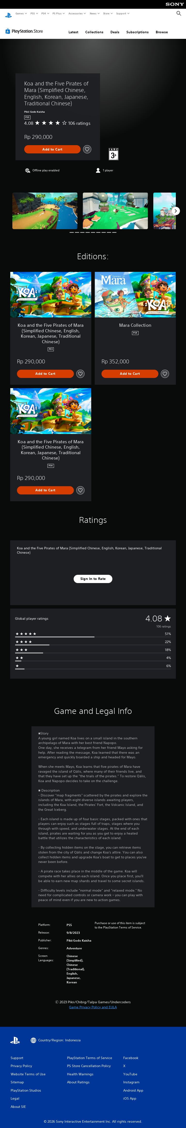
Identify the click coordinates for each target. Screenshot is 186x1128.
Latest (73, 27)
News (93, 13)
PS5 (32, 13)
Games (19, 13)
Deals (114, 27)
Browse (162, 27)
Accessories (75, 13)
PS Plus (57, 13)
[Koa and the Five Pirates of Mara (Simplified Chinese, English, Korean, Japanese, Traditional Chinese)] (45, 206)
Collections (94, 27)
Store (106, 13)
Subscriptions (137, 27)
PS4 (43, 13)
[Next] (176, 206)
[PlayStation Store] (25, 26)
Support (121, 13)
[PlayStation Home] (8, 13)
